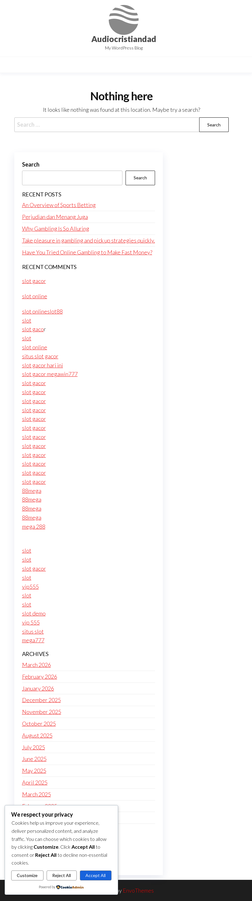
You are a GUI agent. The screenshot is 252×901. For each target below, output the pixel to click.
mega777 (33, 640)
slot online (34, 296)
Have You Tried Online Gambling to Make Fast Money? (87, 252)
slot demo (34, 613)
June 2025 (34, 758)
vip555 (30, 586)
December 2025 (41, 699)
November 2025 (41, 711)
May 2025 (34, 770)
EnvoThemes (138, 890)
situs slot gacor (40, 356)
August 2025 (37, 735)
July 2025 (33, 747)
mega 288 (33, 526)
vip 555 (31, 622)
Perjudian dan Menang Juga (55, 216)
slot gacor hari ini (42, 365)
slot (26, 320)
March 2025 (36, 794)
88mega (31, 490)
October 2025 (39, 723)
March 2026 (36, 664)
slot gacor (34, 280)
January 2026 (38, 688)
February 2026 (39, 676)
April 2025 (35, 782)
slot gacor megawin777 (50, 373)
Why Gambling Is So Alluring (55, 228)
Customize (27, 875)
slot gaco (33, 329)
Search (30, 164)
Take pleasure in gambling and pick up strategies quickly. (88, 240)
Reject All (61, 875)
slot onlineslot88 (42, 311)
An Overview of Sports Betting (59, 204)
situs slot (33, 631)
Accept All (95, 875)
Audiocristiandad (123, 39)
